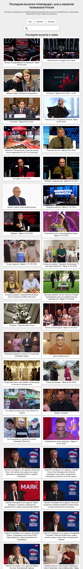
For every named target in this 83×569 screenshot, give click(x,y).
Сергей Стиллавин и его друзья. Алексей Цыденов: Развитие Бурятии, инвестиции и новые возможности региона (61, 503)
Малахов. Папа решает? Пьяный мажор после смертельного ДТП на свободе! (22, 150)
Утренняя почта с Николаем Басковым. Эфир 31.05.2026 (61, 233)
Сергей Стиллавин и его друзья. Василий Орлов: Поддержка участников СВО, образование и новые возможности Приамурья (22, 535)
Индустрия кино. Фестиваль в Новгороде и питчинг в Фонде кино (22, 382)
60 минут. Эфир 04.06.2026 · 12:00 (61, 92)
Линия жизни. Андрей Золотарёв (61, 59)
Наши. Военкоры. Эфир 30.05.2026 (61, 381)
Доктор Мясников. (61, 355)
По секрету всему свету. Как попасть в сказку (22, 410)
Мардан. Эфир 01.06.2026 (22, 232)
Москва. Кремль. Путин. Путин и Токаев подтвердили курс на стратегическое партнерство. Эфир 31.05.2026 (61, 295)
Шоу (30, 22)
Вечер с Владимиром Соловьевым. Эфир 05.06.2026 (22, 62)
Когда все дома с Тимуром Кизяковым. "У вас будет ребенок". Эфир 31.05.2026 (61, 264)
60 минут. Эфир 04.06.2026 (22, 121)
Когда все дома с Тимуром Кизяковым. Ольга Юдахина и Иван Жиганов (22, 294)
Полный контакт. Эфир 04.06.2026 (61, 149)
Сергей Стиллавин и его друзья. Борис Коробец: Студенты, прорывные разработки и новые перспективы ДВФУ (22, 503)
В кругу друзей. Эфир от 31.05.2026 (22, 263)
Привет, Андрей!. (61, 412)
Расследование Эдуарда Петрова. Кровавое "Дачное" (22, 439)
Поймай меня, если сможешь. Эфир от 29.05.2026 (61, 441)
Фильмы (51, 22)
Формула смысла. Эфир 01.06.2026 (61, 206)
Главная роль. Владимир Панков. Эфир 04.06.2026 (61, 119)
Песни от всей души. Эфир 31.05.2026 (61, 326)
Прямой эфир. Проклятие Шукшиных (22, 92)
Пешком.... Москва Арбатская (22, 324)
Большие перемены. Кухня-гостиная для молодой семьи (22, 354)
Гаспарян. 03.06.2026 (22, 177)
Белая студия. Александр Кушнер (22, 206)
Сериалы (39, 22)
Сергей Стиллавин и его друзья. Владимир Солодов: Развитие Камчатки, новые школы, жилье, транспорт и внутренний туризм (61, 535)
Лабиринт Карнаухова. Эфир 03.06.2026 (61, 180)
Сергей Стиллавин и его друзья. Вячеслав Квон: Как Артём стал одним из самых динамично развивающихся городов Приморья (22, 472)
